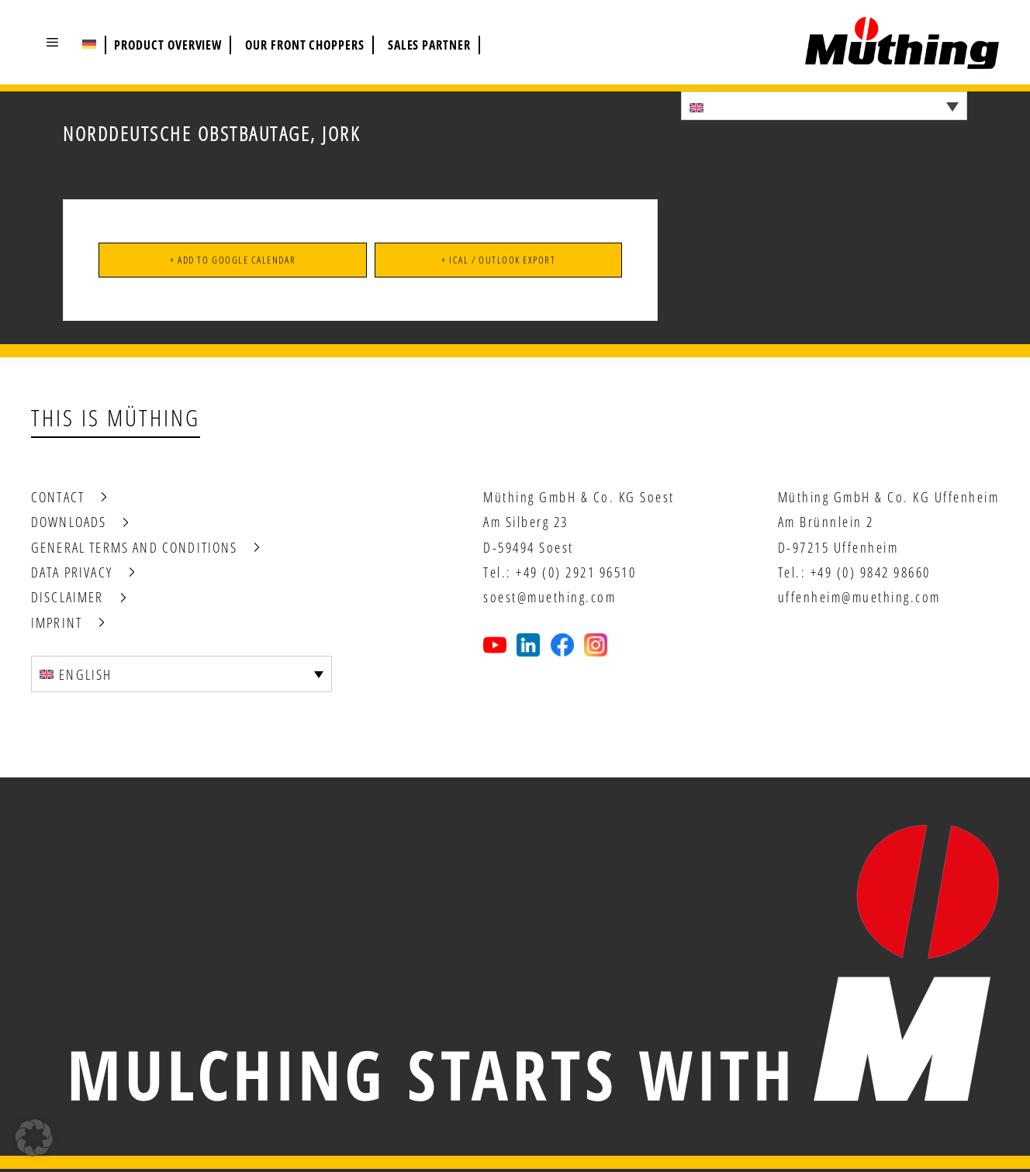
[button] (52, 42)
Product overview (168, 44)
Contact (58, 499)
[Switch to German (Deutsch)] (89, 43)
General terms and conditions (134, 549)
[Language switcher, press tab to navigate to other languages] (824, 105)
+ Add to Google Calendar (232, 261)
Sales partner (429, 44)
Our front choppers (305, 44)
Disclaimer (67, 600)
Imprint (56, 624)
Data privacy (71, 574)
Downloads (68, 524)
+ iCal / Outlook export (498, 261)
